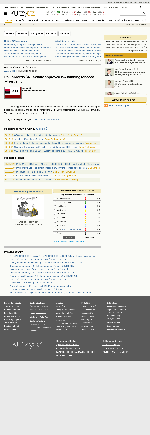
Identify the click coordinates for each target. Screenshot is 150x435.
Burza (58, 306)
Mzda (41, 317)
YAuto (127, 2)
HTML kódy (122, 352)
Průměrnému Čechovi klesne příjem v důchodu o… (28, 47)
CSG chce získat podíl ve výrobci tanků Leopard (77, 47)
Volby (109, 319)
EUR (48, 12)
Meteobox (133, 2)
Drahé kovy (60, 320)
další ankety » (80, 241)
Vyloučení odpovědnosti (67, 344)
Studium (147, 2)
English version (113, 323)
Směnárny (34, 310)
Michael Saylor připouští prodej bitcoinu (23, 44)
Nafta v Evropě (61, 329)
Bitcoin (64, 7)
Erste (95, 15)
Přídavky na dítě (10, 313)
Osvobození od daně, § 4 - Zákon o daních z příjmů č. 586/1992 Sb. (42, 266)
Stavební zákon (87, 326)
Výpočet (18, 303)
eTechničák (117, 312)
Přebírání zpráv (122, 105)
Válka (117, 7)
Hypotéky (72, 7)
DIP (137, 20)
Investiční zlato (66, 324)
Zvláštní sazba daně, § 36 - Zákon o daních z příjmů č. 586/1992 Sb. (42, 272)
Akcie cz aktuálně (31, 25)
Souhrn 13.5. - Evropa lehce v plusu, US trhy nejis (78, 44)
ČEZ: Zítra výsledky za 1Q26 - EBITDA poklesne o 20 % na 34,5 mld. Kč (48, 151)
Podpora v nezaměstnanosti (40, 328)
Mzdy (72, 313)
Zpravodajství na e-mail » (125, 100)
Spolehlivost (122, 306)
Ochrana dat (62, 341)
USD (48, 15)
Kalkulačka (95, 7)
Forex (85, 20)
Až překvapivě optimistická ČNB (128, 88)
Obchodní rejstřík (111, 2)
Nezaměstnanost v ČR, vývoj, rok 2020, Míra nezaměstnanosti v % (41, 286)
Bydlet (141, 2)
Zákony (104, 7)
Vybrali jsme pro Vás (65, 41)
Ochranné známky (88, 316)
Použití (105, 352)
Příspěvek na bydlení (12, 316)
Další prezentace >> (137, 50)
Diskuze (124, 7)
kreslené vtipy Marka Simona (28, 222)
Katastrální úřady (87, 313)
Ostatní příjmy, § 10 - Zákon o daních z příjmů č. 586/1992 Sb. (39, 269)
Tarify (79, 7)
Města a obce (86, 306)
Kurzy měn (51, 33)
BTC (63, 12)
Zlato (79, 12)
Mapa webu (116, 319)
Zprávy (13, 7)
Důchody (33, 331)
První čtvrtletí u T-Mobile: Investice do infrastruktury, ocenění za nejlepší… (49, 143)
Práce (111, 7)
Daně (83, 329)
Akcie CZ (21, 7)
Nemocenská (35, 324)
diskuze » (72, 241)
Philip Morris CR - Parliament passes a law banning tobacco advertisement (51, 168)
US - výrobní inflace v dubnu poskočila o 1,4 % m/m (79, 50)
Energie (86, 7)
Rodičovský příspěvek (12, 320)
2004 (59, 110)
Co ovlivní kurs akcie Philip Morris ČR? (34, 175)
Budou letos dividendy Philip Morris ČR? (35, 179)
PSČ (94, 306)
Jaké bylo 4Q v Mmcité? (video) (29, 139)
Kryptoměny (99, 20)
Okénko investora (113, 55)
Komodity (64, 33)
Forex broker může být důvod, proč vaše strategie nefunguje (129, 64)
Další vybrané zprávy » (90, 60)
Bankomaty (41, 303)
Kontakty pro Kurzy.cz (112, 348)
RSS (111, 105)
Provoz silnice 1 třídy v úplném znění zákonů (31, 282)
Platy (46, 317)
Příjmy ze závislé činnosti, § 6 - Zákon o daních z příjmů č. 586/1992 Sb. (44, 276)
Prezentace (125, 37)
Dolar (46, 310)
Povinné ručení (10, 329)
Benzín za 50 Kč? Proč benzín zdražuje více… (26, 56)
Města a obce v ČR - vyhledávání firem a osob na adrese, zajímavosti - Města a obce (50, 292)
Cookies (73, 341)
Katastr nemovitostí (88, 310)
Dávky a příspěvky (37, 321)
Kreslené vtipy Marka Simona (28, 191)
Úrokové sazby (35, 306)
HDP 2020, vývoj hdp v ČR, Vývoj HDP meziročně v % (36, 289)
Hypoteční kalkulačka (12, 326)
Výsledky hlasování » (61, 241)
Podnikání (85, 303)
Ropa (79, 15)
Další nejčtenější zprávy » (38, 60)
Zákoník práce (86, 323)
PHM (63, 327)
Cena (114, 306)
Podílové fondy (123, 20)
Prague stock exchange (116, 329)
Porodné (44, 324)
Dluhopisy (59, 310)
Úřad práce (34, 317)
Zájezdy (121, 2)
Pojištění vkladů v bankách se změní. (22, 50)
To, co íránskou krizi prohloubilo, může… (23, 53)
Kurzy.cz (7, 25)
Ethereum (76, 316)
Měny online (72, 20)
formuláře (90, 329)
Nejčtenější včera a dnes (16, 41)
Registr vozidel (112, 310)
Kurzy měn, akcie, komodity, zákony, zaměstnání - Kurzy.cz (38, 259)
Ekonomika (60, 313)
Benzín (68, 327)
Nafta (74, 327)
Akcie (22, 25)
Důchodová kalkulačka (12, 310)
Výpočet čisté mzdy (11, 306)
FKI (110, 20)
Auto (109, 306)
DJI (63, 15)
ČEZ (94, 12)
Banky (32, 303)
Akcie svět (22, 33)
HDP (67, 313)
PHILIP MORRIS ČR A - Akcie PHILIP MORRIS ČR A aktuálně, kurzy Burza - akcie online (52, 256)
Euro (41, 310)
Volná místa (41, 314)
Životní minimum (10, 323)
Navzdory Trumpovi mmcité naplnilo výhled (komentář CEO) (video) (46, 147)
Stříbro (75, 324)
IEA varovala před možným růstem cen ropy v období (80, 56)
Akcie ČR (9, 33)
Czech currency (113, 326)
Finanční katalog (113, 316)
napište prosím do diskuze (71, 229)
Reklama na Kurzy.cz (112, 341)
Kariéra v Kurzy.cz (111, 344)
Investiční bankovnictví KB (46, 119)
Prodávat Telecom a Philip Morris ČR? (34, 172)
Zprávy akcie (37, 33)
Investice (15, 25)
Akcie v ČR (9, 71)
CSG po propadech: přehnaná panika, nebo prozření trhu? (129, 76)
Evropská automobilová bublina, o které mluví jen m (79, 53)
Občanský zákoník (88, 320)
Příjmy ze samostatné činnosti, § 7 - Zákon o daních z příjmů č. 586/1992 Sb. (46, 262)
